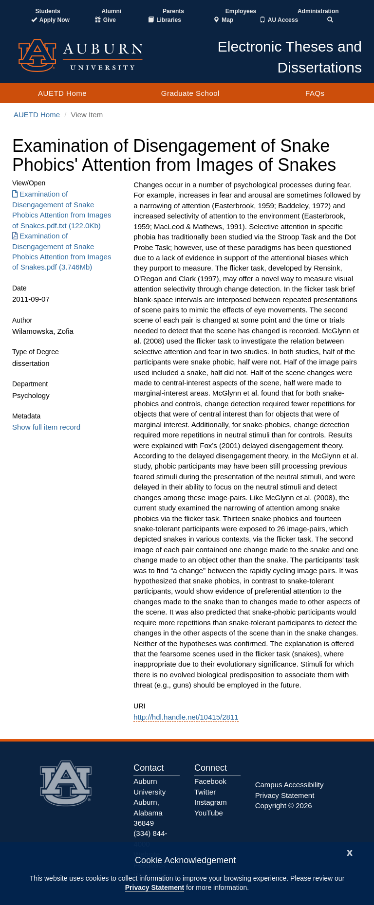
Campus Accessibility (289, 784)
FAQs (315, 93)
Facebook (210, 781)
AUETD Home (62, 93)
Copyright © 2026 (283, 805)
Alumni (112, 11)
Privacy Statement (154, 887)
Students (47, 11)
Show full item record (46, 427)
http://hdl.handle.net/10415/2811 (185, 717)
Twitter (205, 792)
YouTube (208, 813)
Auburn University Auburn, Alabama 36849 (149, 802)
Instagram (210, 802)
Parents (173, 11)
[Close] (350, 852)
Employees (240, 11)
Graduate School (190, 93)
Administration (318, 11)
